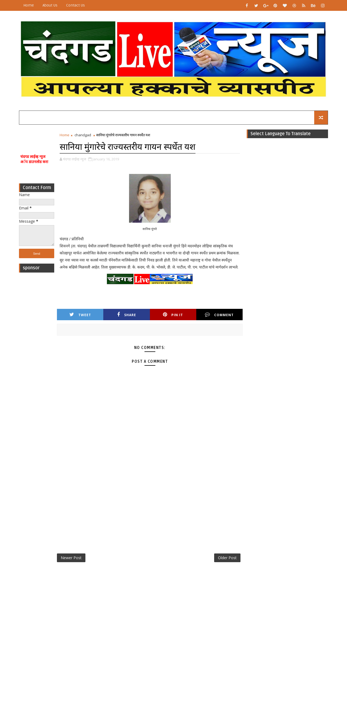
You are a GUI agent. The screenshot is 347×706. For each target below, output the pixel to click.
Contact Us (75, 5)
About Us (50, 5)
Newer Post (71, 557)
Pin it (173, 314)
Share (126, 314)
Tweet (80, 314)
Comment (219, 314)
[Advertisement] (36, 356)
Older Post (227, 557)
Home (28, 5)
